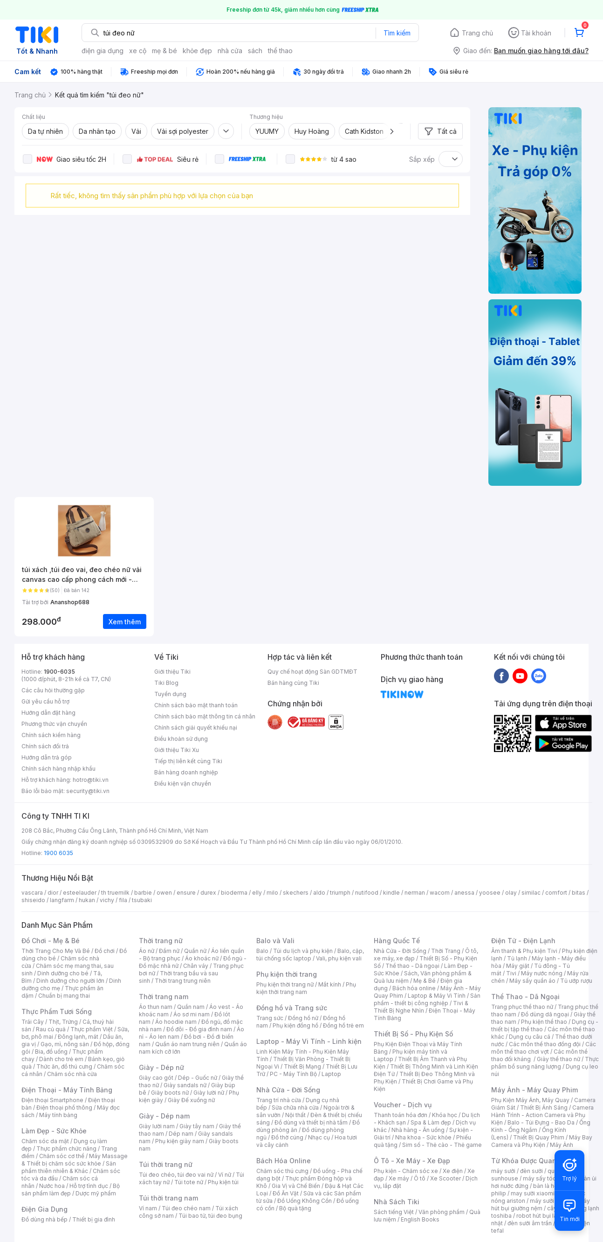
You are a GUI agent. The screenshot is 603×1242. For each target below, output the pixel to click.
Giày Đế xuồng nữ (191, 1100)
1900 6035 (58, 852)
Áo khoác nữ (202, 958)
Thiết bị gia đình (93, 1219)
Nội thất (295, 1114)
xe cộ (137, 51)
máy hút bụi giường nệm (540, 1204)
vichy (107, 900)
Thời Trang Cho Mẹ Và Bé (55, 950)
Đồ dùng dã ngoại (545, 1014)
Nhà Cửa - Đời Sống (288, 1090)
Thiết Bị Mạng (302, 1066)
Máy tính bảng (58, 1114)
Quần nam (191, 1006)
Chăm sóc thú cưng (282, 1170)
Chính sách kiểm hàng (51, 734)
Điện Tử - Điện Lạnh (523, 941)
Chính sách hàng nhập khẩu (58, 768)
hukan (87, 900)
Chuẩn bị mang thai (64, 995)
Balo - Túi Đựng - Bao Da (541, 1122)
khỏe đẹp (197, 51)
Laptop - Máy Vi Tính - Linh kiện (309, 1041)
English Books (420, 1219)
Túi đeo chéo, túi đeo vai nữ (176, 1174)
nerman (414, 892)
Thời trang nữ (161, 941)
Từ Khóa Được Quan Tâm (531, 1161)
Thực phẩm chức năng (66, 1148)
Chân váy (195, 965)
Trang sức (269, 1017)
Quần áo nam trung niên (187, 1044)
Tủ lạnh (517, 958)
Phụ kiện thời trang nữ (285, 984)
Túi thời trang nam (168, 1198)
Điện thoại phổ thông (64, 1107)
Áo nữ (146, 950)
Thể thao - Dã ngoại (412, 965)
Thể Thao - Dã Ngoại (525, 996)
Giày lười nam (157, 1126)
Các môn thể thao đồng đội (545, 1044)
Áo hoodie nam (176, 1021)
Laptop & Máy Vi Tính (437, 995)
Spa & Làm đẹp (431, 1122)
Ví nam (148, 1208)
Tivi (511, 973)
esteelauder (79, 892)
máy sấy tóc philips (549, 1178)
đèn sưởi (531, 1170)
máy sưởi (503, 1170)
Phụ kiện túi (223, 1182)
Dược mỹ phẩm (95, 1193)
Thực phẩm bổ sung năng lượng (545, 1063)
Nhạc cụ (319, 1137)
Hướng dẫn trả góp (46, 757)
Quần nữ (195, 950)
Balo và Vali (275, 941)
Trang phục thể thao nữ (522, 1006)
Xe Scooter (445, 1178)
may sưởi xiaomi (533, 1193)
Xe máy (399, 1178)
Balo (262, 950)
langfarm (62, 900)
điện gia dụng (102, 51)
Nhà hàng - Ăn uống (418, 1129)
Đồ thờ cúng (287, 1137)
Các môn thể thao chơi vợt (543, 1048)
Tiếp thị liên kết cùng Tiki (188, 761)
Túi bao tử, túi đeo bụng (210, 1215)
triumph (340, 892)
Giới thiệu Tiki (172, 671)
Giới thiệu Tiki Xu (176, 749)
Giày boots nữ (170, 1092)
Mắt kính (329, 984)
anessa (464, 892)
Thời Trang (445, 950)
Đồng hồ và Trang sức (291, 1008)
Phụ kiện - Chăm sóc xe (406, 1170)
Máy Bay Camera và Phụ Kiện (541, 1141)
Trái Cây (32, 1021)
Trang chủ (477, 33)
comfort (556, 892)
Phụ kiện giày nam (179, 1141)
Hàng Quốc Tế (397, 941)
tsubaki (142, 900)
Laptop (331, 1073)
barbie (143, 892)
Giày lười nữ (208, 1092)
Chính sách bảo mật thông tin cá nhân (204, 716)
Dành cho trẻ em (61, 1059)
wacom (440, 892)
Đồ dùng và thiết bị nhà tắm (311, 1122)
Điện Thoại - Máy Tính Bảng (66, 1090)
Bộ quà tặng (295, 1208)
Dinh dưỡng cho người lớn (70, 980)
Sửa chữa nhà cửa (295, 1107)
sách (255, 51)
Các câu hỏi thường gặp (53, 690)
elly (257, 892)
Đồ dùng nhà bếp (44, 1219)
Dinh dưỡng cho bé (63, 973)
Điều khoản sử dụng (181, 738)
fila (123, 900)
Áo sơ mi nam (191, 1014)
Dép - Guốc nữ (197, 1077)
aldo (319, 892)
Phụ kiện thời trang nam (306, 988)
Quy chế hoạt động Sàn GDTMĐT (312, 671)
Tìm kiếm (397, 33)
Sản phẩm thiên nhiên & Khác (68, 1167)
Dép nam (181, 1133)
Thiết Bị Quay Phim (538, 1137)
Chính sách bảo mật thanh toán (196, 705)
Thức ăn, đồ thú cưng (64, 1066)
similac (531, 892)
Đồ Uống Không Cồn (304, 1200)
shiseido (33, 900)
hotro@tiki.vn (91, 779)
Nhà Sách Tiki (396, 1202)
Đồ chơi (105, 950)
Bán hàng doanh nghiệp (186, 772)
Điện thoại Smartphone (52, 1100)
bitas (578, 892)
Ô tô (419, 1178)
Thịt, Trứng (63, 1021)
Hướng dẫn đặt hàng (48, 712)
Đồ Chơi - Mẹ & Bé (50, 941)
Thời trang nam (163, 996)
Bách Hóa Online (283, 1161)
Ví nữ (224, 1174)
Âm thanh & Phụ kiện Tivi (524, 950)
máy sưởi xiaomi (552, 1200)
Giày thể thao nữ (558, 1059)
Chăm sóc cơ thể (61, 1155)
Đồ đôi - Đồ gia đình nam (199, 1029)
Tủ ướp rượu (576, 980)
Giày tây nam (196, 1126)
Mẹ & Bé (424, 980)
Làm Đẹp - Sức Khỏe (54, 1131)
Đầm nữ (169, 950)
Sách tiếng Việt (394, 1211)
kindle (391, 892)
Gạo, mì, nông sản (65, 1044)
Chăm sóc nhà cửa (72, 1073)
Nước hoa (52, 1185)
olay (511, 892)
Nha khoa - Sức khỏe (423, 1137)
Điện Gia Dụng (44, 1209)
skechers (295, 892)
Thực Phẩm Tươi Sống (56, 1011)
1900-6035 (59, 671)
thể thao (280, 51)
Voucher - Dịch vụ (403, 1105)
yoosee (489, 892)
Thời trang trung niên (183, 980)
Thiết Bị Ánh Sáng (544, 1107)
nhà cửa (230, 51)
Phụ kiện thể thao (544, 1021)
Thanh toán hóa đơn (400, 1114)
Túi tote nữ (188, 1182)
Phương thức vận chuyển (54, 723)
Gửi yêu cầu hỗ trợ (45, 701)
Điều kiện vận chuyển (182, 783)
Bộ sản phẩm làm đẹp (70, 1189)
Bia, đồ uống (51, 1051)
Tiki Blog (166, 682)
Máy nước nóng (541, 973)
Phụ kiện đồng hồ (295, 1025)
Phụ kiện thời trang (286, 974)
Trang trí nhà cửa (278, 1100)
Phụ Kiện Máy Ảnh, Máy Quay (530, 1100)
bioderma (234, 892)
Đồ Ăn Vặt (286, 1193)
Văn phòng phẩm (441, 1211)
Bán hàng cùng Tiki (293, 682)
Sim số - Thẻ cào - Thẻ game (442, 1144)
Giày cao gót (156, 1077)
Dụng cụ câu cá (529, 1036)
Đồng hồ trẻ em (343, 1025)
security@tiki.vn (88, 790)
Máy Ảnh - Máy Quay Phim (534, 1090)
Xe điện (453, 1170)
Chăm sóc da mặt (45, 1141)
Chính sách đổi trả (45, 746)
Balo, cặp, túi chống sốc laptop (310, 954)
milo (272, 892)
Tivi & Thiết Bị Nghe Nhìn (421, 1007)
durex (208, 892)
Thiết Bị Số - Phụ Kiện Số (413, 1034)
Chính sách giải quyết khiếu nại (195, 727)
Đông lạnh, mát (78, 1036)
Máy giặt (517, 965)
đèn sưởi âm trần (529, 1223)
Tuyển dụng (170, 693)
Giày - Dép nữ (161, 1067)
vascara (32, 892)
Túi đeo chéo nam (186, 1208)
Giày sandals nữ (185, 1085)
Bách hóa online (414, 988)
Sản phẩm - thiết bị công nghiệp (427, 999)
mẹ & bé (164, 51)
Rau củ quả (51, 1029)
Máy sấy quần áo (532, 980)
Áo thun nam (155, 1006)
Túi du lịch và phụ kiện (303, 950)
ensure (186, 892)
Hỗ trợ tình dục (88, 1185)
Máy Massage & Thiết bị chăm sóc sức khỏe (74, 1159)
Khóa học (444, 1114)
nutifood (366, 892)
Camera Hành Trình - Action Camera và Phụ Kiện (542, 1115)
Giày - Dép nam (164, 1116)
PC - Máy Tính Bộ (293, 1073)
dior (53, 892)
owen (164, 892)
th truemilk (115, 892)
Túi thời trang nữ (165, 1164)
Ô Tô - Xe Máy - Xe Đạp (412, 1161)
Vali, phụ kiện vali (339, 958)
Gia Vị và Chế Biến (296, 1185)
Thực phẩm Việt (91, 1029)
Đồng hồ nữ (303, 1017)
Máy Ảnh (561, 1144)
